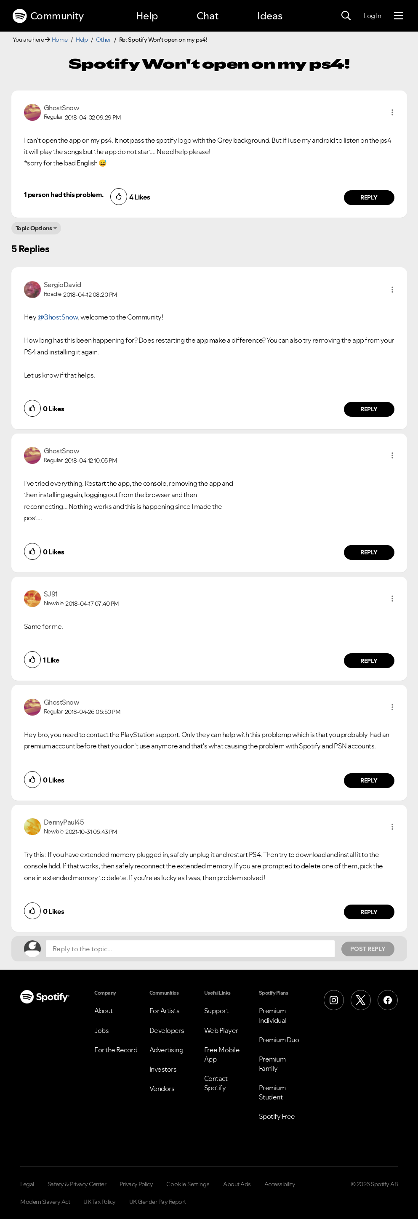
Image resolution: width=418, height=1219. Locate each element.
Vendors (162, 1088)
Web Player (221, 1030)
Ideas (269, 16)
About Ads (237, 1184)
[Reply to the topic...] (190, 948)
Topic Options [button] (34, 228)
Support (216, 1010)
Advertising (166, 1049)
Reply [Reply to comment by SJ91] (369, 661)
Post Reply (368, 949)
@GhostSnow (57, 317)
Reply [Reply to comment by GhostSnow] (369, 197)
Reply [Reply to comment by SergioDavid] (369, 409)
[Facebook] (388, 1000)
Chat (207, 16)
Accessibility (280, 1184)
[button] (392, 112)
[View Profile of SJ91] (51, 594)
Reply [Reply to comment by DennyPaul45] (369, 912)
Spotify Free (277, 1116)
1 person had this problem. (64, 194)
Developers (166, 1030)
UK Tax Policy (99, 1202)
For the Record (115, 1049)
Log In (372, 15)
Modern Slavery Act (45, 1202)
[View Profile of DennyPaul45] (64, 822)
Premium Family (272, 1063)
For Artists (164, 1010)
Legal (27, 1184)
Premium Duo (279, 1039)
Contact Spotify (216, 1083)
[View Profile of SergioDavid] (62, 284)
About (103, 1010)
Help (147, 16)
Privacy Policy (136, 1184)
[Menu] (398, 16)
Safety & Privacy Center (77, 1184)
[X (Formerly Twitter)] (361, 1000)
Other (103, 39)
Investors (163, 1069)
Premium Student (272, 1092)
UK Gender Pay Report (157, 1202)
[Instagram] (334, 1000)
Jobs (101, 1030)
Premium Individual (273, 1015)
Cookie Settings (188, 1184)
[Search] (346, 16)
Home (60, 39)
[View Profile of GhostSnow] (62, 107)
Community (48, 16)
